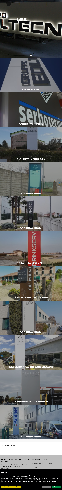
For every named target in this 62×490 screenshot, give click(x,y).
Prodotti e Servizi (7, 449)
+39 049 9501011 (7, 467)
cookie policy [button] (43, 476)
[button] (60, 472)
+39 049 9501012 (18, 467)
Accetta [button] (56, 487)
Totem (7, 445)
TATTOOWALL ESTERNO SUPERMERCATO (42, 463)
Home (2, 445)
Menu (8, 3)
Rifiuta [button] (46, 487)
